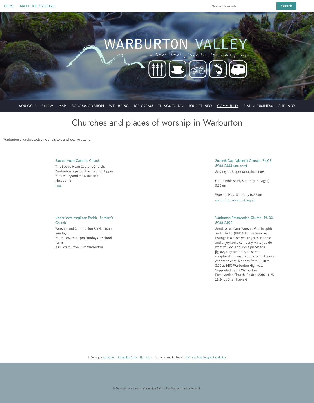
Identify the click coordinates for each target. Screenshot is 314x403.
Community (227, 105)
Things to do (170, 105)
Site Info (286, 105)
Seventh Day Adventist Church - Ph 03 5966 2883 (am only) (243, 163)
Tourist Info (200, 105)
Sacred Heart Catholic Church (77, 160)
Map (62, 105)
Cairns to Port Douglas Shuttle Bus (206, 357)
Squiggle (27, 105)
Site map (145, 357)
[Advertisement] (131, 321)
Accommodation (87, 105)
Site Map (171, 388)
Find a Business (258, 105)
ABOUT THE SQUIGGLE (37, 6)
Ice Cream (143, 105)
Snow (47, 105)
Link (58, 186)
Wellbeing (119, 105)
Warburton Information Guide (120, 357)
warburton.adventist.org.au (235, 200)
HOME (9, 6)
